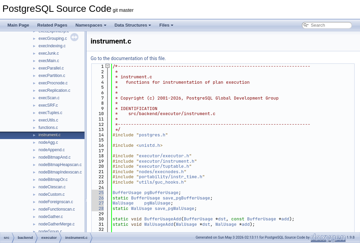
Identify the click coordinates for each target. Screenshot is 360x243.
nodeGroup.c (50, 231)
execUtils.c (48, 120)
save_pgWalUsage (174, 208)
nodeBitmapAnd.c (55, 157)
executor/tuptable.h (164, 166)
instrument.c (50, 135)
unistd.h (149, 145)
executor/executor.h (164, 156)
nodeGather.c (51, 216)
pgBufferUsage (161, 192)
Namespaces (90, 25)
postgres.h (152, 135)
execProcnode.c (53, 83)
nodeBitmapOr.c (53, 179)
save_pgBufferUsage (186, 198)
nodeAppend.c (52, 149)
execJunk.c (49, 53)
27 (97, 203)
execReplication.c (54, 90)
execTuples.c (50, 112)
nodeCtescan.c (52, 187)
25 (97, 192)
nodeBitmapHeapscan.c (60, 164)
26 (97, 198)
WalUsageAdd (158, 224)
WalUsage (123, 203)
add (285, 219)
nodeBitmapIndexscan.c (60, 172)
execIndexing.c (52, 46)
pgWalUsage (157, 203)
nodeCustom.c (52, 194)
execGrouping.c (53, 38)
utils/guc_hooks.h (161, 182)
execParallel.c (51, 68)
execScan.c (49, 98)
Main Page (18, 25)
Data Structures (133, 25)
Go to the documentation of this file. (128, 58)
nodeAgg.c (48, 142)
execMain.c (49, 60)
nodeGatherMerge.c (57, 224)
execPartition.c (52, 75)
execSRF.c (48, 105)
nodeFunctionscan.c (57, 209)
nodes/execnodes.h (161, 171)
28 (97, 208)
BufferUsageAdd (162, 219)
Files (166, 25)
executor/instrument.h (166, 161)
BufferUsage (127, 192)
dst (222, 219)
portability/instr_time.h (170, 177)
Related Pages (52, 25)
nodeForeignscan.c (56, 201)
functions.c (48, 127)
